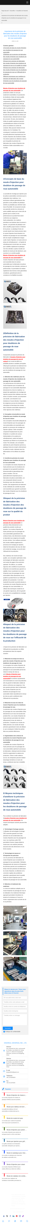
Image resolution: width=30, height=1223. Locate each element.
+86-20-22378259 (10, 1082)
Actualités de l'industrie (22, 10)
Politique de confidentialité (12, 1031)
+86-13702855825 (10, 1077)
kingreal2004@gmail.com (12, 1072)
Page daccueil (5, 10)
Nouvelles (12, 10)
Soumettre (8, 1028)
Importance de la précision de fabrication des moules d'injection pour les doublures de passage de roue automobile (15, 18)
